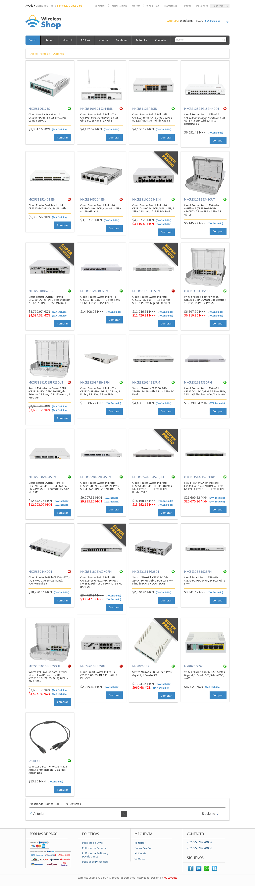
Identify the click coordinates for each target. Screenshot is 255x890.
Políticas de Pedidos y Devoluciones (95, 855)
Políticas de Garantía (94, 848)
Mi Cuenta (202, 6)
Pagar (187, 6)
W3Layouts (170, 877)
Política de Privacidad (95, 861)
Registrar (99, 6)
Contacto (162, 40)
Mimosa (104, 40)
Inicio (32, 40)
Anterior (38, 813)
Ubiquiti (50, 40)
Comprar (62, 137)
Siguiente (208, 813)
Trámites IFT (171, 6)
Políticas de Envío (92, 843)
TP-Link (86, 40)
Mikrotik (68, 40)
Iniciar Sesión (119, 6)
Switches (58, 53)
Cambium (123, 40)
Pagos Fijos (152, 6)
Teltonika (143, 40)
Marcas (136, 6)
